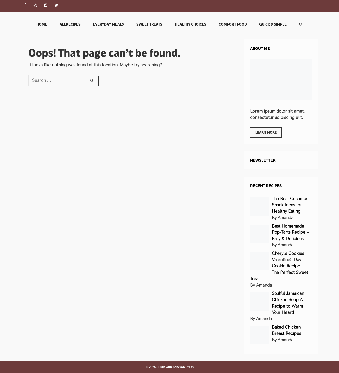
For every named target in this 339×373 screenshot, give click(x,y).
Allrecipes (70, 24)
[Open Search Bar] (301, 24)
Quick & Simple (273, 24)
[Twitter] (56, 5)
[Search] (92, 81)
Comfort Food (233, 24)
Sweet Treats (149, 24)
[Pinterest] (46, 5)
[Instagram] (35, 5)
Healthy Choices (190, 24)
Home (41, 24)
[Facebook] (25, 5)
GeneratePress (183, 367)
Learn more (266, 132)
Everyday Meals (108, 24)
